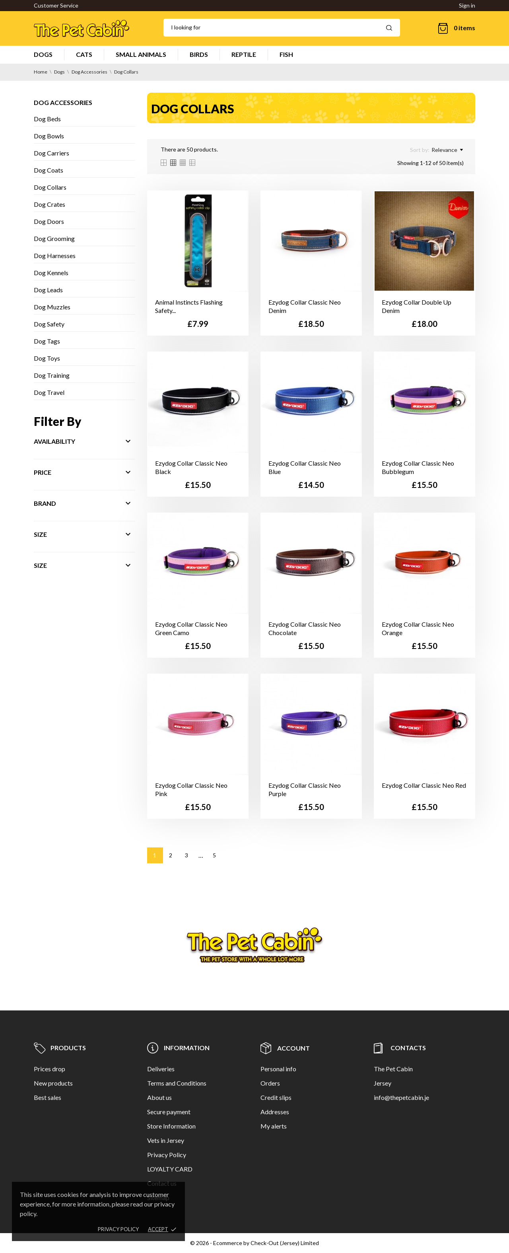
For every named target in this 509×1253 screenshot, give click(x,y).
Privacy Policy (166, 1154)
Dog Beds (47, 118)
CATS (84, 54)
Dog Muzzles (52, 307)
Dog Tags (47, 341)
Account (285, 1048)
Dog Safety (49, 324)
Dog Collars (50, 187)
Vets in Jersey (165, 1140)
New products (53, 1083)
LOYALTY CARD (169, 1169)
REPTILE (243, 54)
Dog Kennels (51, 272)
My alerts (273, 1126)
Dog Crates (49, 204)
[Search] (281, 28)
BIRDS (199, 54)
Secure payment (168, 1111)
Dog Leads (48, 289)
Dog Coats (48, 170)
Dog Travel (49, 392)
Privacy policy (118, 1229)
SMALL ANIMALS (141, 54)
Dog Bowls (49, 136)
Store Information (171, 1126)
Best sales (47, 1097)
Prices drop (49, 1068)
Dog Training (52, 375)
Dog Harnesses (55, 255)
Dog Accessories (63, 102)
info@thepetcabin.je (401, 1097)
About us (159, 1097)
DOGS (43, 54)
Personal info (278, 1068)
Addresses (274, 1111)
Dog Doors (49, 221)
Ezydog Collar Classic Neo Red (424, 785)
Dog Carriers (51, 153)
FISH (286, 54)
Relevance (447, 150)
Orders (270, 1083)
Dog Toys (47, 358)
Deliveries (161, 1068)
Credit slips (275, 1097)
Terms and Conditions (176, 1083)
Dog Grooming (54, 238)
